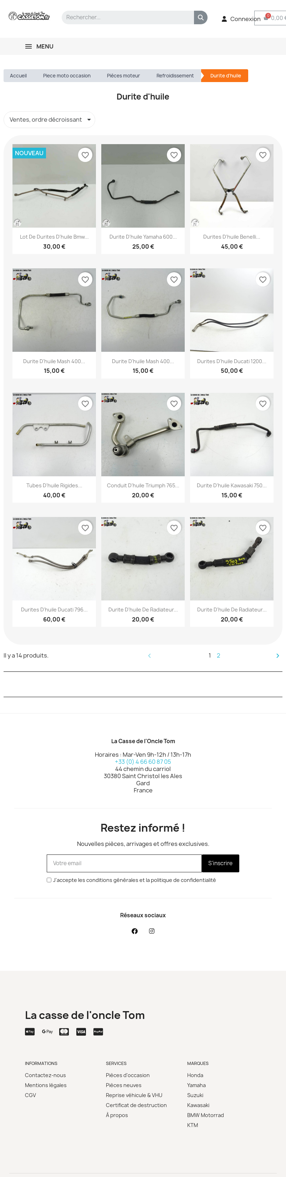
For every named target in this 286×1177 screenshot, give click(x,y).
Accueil (18, 75)
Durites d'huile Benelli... (231, 236)
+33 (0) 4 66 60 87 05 (143, 762)
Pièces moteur (123, 75)
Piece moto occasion (67, 75)
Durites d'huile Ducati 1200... (231, 361)
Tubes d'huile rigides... (54, 485)
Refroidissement (175, 75)
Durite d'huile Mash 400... (54, 361)
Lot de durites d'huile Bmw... (54, 236)
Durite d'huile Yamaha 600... (143, 236)
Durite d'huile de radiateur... (143, 609)
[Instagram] (151, 931)
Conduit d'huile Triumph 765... (143, 485)
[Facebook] (134, 931)
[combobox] (123, 17)
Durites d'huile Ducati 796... (54, 609)
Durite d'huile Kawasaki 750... (232, 485)
